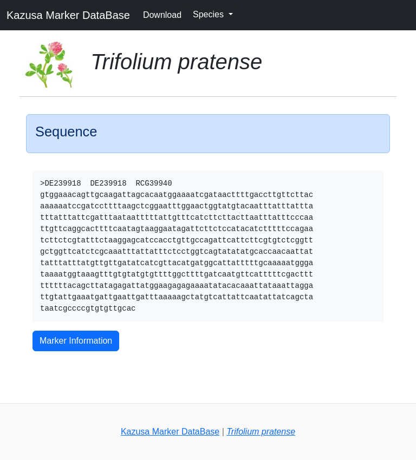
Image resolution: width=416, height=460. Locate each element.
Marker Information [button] (76, 340)
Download (162, 14)
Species (209, 14)
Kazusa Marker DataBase (68, 15)
